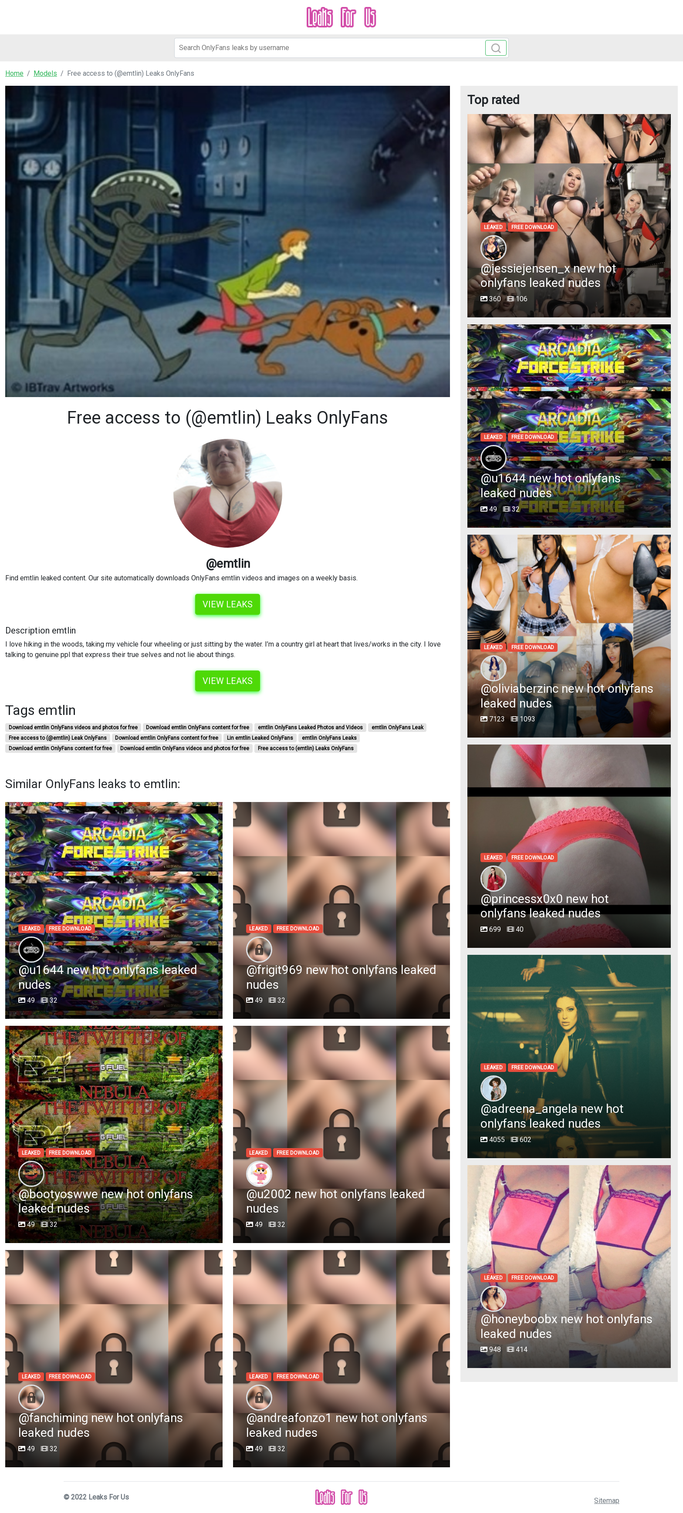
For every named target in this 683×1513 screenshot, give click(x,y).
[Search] (341, 48)
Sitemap (606, 1500)
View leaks (228, 604)
